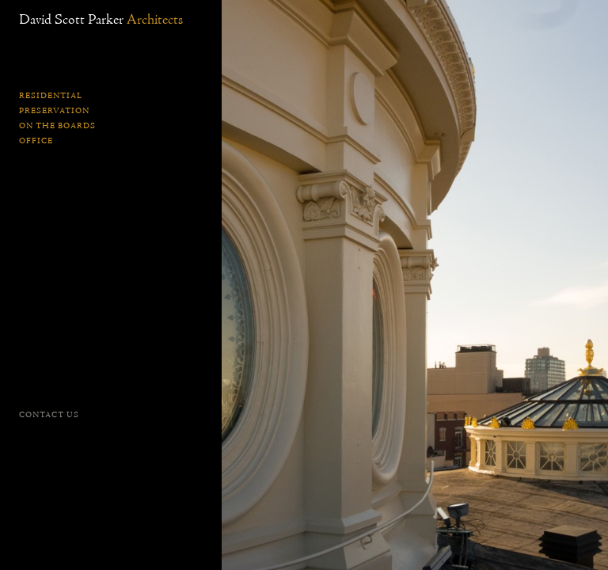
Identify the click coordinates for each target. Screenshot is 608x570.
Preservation (54, 110)
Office (36, 140)
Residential (50, 95)
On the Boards (57, 125)
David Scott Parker (101, 20)
